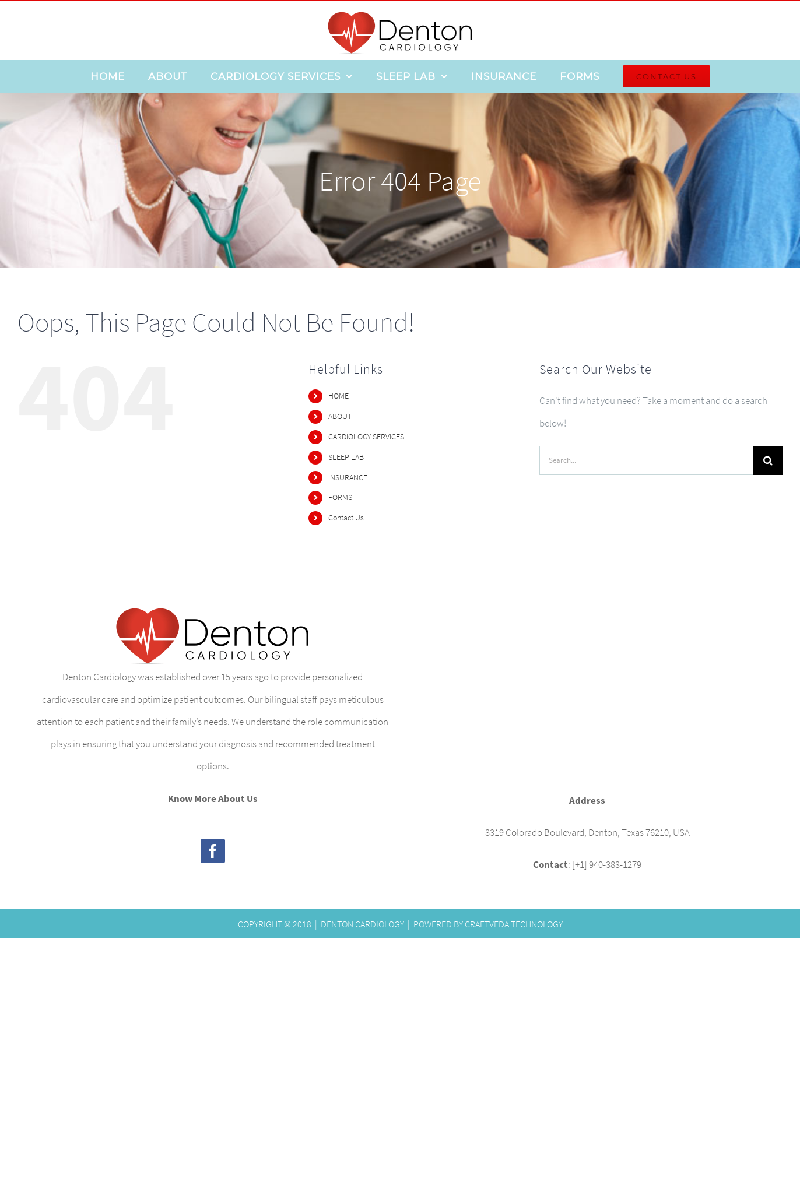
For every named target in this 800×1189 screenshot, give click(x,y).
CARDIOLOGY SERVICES (366, 436)
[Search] (768, 460)
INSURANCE (347, 477)
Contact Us (346, 517)
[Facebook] (213, 851)
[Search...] (646, 460)
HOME (338, 396)
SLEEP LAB (346, 457)
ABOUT (340, 416)
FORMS (340, 497)
